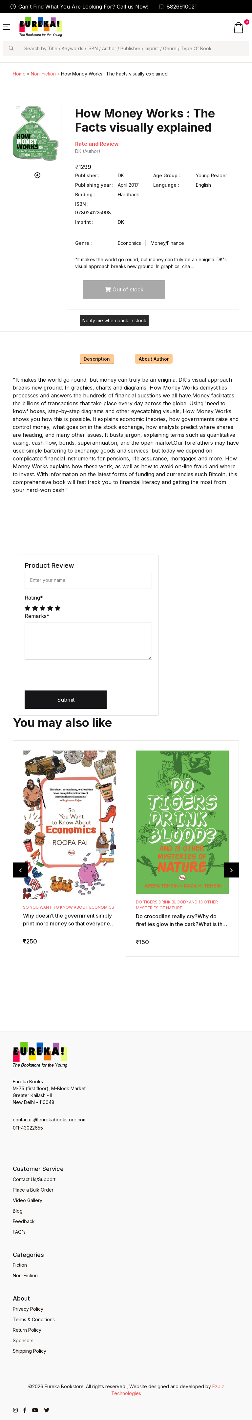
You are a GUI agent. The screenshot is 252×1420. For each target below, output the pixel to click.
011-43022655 (28, 1128)
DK (78, 151)
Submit (65, 699)
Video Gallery (27, 1200)
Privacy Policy (28, 1309)
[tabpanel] (37, 133)
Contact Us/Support (34, 1179)
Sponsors (23, 1340)
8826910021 (178, 6)
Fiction (20, 1265)
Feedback (24, 1221)
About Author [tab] (154, 359)
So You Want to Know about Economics (68, 907)
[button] (6, 26)
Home (19, 73)
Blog (18, 1211)
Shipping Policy (29, 1351)
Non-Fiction (43, 73)
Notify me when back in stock (114, 320)
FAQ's (19, 1232)
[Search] (134, 48)
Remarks (37, 616)
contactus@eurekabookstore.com (50, 1119)
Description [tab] (97, 359)
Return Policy (27, 1330)
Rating (34, 597)
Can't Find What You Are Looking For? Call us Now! (79, 6)
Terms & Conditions (34, 1319)
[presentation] (74, 677)
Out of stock (124, 289)
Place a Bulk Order (33, 1190)
